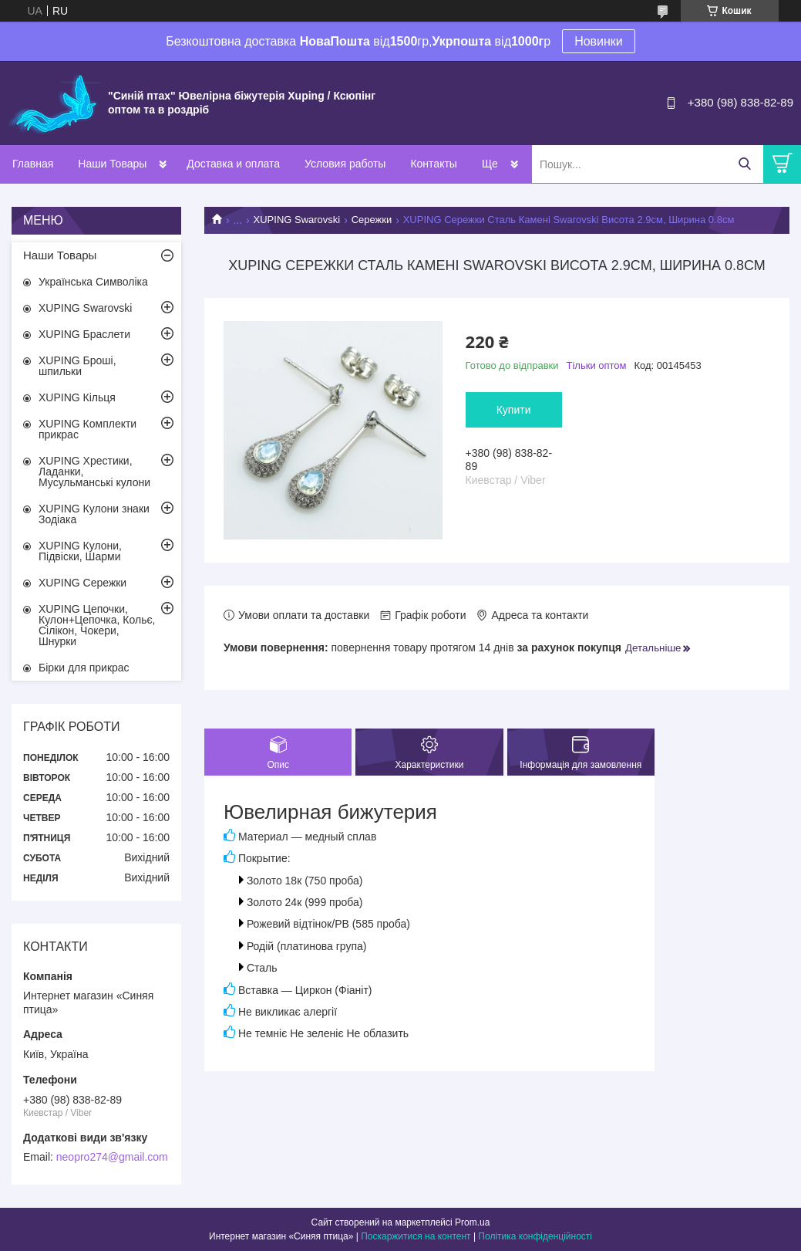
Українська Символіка (93, 282)
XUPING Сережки (82, 582)
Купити (513, 410)
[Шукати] (744, 164)
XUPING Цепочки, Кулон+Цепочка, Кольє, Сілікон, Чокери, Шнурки (97, 625)
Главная (32, 163)
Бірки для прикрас (84, 667)
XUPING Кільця (77, 397)
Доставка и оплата (233, 163)
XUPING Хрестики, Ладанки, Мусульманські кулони (94, 472)
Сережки (372, 219)
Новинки (598, 41)
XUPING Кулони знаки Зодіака (94, 514)
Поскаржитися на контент (415, 1236)
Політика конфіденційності (535, 1236)
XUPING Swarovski (297, 219)
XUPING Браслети (84, 334)
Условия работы (345, 163)
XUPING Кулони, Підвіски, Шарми (80, 551)
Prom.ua (472, 1222)
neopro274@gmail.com (112, 1157)
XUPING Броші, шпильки (77, 365)
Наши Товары (112, 163)
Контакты (433, 163)
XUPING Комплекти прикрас (87, 429)
